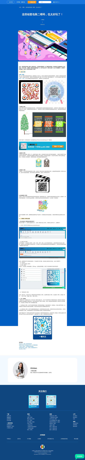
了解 (8, 414)
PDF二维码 (29, 420)
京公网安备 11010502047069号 (46, 454)
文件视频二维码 (30, 422)
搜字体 (19, 438)
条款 (74, 421)
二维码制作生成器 (54, 417)
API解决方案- (10, 427)
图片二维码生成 (53, 429)
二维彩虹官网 (32, 2)
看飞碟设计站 (51, 438)
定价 (74, 418)
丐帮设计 (9, 438)
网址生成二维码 (30, 418)
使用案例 (9, 418)
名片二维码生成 (53, 428)
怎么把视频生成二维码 (55, 420)
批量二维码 (52, 425)
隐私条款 (75, 426)
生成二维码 (29, 423)
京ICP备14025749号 (37, 454)
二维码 (28, 415)
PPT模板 (29, 438)
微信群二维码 (53, 423)
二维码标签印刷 (64, 438)
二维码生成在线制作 (31, 426)
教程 (51, 414)
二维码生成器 (30, 428)
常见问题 (9, 420)
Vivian (33, 368)
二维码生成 (29, 425)
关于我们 (75, 415)
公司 (74, 414)
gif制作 (39, 438)
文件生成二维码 (53, 418)
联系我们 (75, 417)
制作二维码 (29, 429)
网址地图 (76, 438)
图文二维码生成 (53, 426)
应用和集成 (9, 424)
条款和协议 (75, 423)
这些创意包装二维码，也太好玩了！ (34, 7)
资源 (28, 414)
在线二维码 (29, 417)
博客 (23, 7)
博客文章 (9, 415)
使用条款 (75, 424)
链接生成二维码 (53, 415)
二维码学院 (10, 423)
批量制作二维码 (10, 426)
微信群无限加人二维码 (55, 422)
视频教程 (9, 417)
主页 (20, 7)
